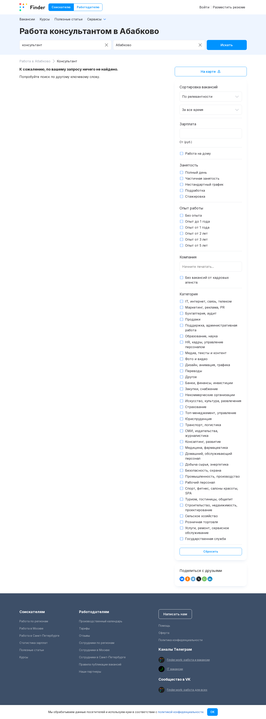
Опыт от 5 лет (196, 245)
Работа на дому (198, 153)
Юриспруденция (198, 419)
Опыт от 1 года (197, 227)
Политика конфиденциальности (181, 640)
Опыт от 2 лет (196, 233)
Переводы (193, 371)
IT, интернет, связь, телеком (208, 301)
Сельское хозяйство (201, 516)
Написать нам (175, 614)
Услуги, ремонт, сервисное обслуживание (207, 530)
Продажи (192, 319)
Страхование (195, 407)
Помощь (164, 625)
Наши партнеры (90, 671)
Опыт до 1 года (197, 221)
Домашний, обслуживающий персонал (208, 456)
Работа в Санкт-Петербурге (39, 635)
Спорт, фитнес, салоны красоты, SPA (211, 490)
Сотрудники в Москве (94, 650)
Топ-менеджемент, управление (210, 413)
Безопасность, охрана (203, 470)
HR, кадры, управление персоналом (204, 344)
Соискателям (32, 612)
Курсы (45, 19)
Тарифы (84, 628)
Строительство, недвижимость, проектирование (211, 507)
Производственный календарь (100, 621)
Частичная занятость (202, 178)
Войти (204, 7)
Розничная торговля (201, 522)
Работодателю (88, 7)
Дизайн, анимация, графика (207, 365)
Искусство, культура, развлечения (213, 401)
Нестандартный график (204, 184)
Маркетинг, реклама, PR (205, 307)
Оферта (164, 632)
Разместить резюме (229, 7)
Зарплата (188, 124)
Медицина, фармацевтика (206, 448)
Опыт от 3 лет (196, 239)
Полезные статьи (68, 19)
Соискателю (61, 7)
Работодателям (94, 612)
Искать (227, 45)
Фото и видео (196, 359)
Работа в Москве (31, 628)
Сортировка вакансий (199, 87)
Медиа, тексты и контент (206, 353)
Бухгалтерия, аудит (201, 313)
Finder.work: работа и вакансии (188, 659)
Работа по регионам (33, 621)
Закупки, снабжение (201, 389)
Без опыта (193, 215)
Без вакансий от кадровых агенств (207, 280)
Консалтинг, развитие (203, 442)
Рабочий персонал (200, 482)
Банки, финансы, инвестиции (209, 383)
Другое (191, 377)
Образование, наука (201, 336)
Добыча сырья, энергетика (206, 464)
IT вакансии (175, 669)
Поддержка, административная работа (211, 327)
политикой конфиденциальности (180, 712)
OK (212, 712)
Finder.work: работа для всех (187, 689)
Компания (188, 257)
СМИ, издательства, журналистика (201, 433)
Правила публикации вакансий (100, 664)
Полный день (196, 172)
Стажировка (195, 196)
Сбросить (210, 551)
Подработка (195, 190)
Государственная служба (205, 539)
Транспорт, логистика (203, 425)
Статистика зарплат (33, 642)
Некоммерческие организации (210, 395)
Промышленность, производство (212, 476)
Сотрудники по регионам (96, 642)
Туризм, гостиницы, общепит (209, 499)
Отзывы (84, 635)
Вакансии (27, 19)
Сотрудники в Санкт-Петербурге (102, 657)
